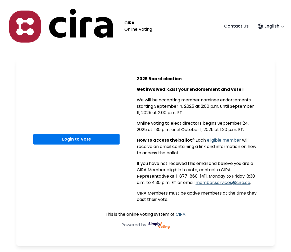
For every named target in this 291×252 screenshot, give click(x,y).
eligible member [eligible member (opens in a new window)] (224, 140)
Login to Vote (76, 139)
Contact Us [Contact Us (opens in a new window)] (236, 26)
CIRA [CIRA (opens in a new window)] (180, 214)
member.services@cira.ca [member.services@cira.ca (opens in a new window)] (222, 182)
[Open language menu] (271, 26)
